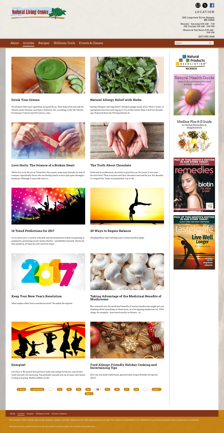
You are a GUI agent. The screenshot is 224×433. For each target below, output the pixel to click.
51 (69, 389)
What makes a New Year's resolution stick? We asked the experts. (42, 303)
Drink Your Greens (25, 100)
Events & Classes (91, 43)
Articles (28, 43)
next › (156, 389)
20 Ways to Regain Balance (110, 231)
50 (59, 389)
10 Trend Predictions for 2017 (33, 231)
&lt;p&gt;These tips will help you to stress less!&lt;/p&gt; (117, 237)
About (14, 43)
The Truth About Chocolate (110, 165)
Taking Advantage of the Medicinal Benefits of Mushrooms (125, 297)
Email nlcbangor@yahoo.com (197, 5)
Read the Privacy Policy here (84, 426)
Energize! (18, 365)
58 (136, 389)
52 (78, 389)
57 (126, 389)
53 (88, 389)
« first (21, 389)
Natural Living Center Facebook (212, 5)
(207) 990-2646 (206, 36)
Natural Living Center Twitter (204, 5)
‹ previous (37, 389)
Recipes (43, 43)
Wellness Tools (64, 43)
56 (117, 389)
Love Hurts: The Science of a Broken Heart (43, 165)
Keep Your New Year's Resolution (36, 296)
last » (89, 393)
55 (107, 389)
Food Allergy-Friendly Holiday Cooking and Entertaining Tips (123, 366)
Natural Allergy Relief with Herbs (116, 100)
